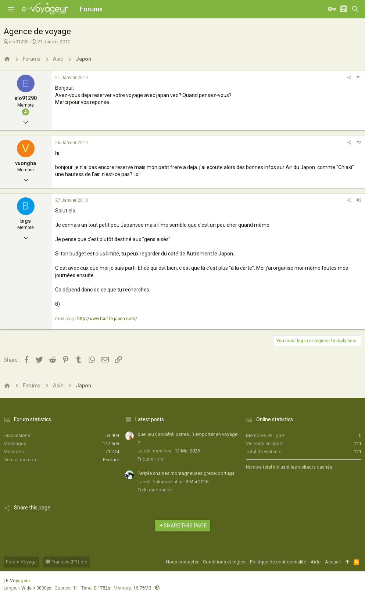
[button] (11, 9)
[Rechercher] (355, 9)
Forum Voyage (21, 562)
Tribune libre (150, 459)
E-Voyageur (18, 580)
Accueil (333, 562)
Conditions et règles (224, 562)
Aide (316, 562)
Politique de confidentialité (278, 562)
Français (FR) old (66, 562)
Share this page (182, 526)
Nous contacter (182, 562)
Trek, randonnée (154, 490)
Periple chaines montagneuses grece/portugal (186, 473)
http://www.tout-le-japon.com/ (107, 318)
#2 (358, 142)
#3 (358, 200)
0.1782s (102, 588)
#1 (358, 77)
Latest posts (149, 419)
